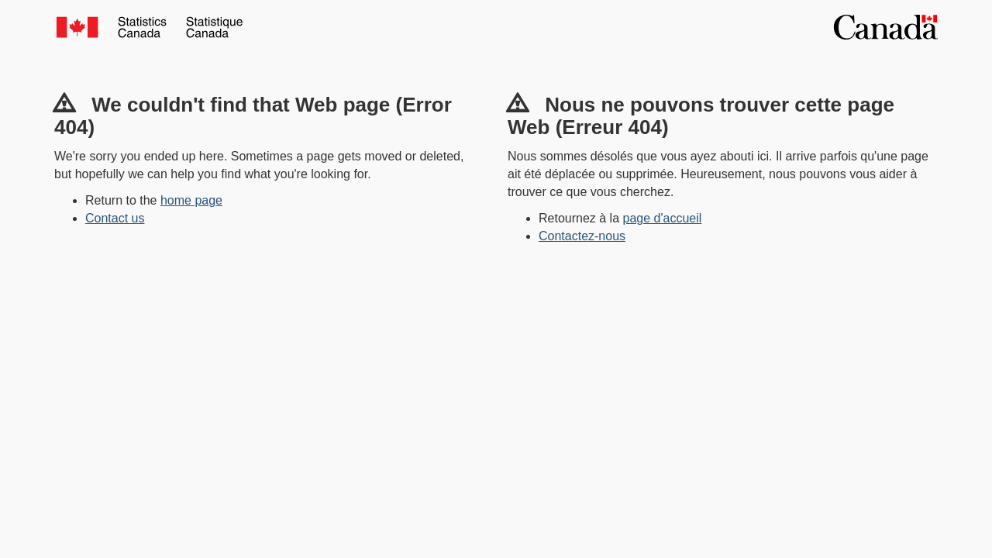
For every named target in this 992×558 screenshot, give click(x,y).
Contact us (114, 218)
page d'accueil (662, 218)
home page (191, 200)
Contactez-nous (582, 236)
